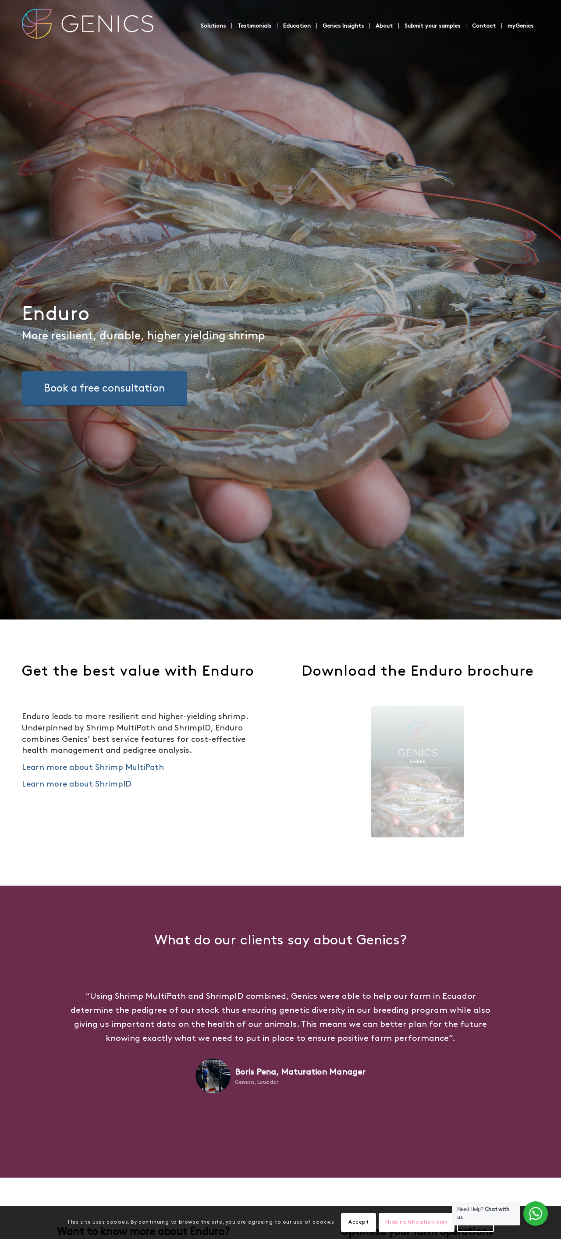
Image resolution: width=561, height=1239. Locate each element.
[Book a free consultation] (104, 388)
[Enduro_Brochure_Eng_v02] (417, 771)
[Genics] (87, 35)
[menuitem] (213, 26)
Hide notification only (416, 1222)
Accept (358, 1222)
